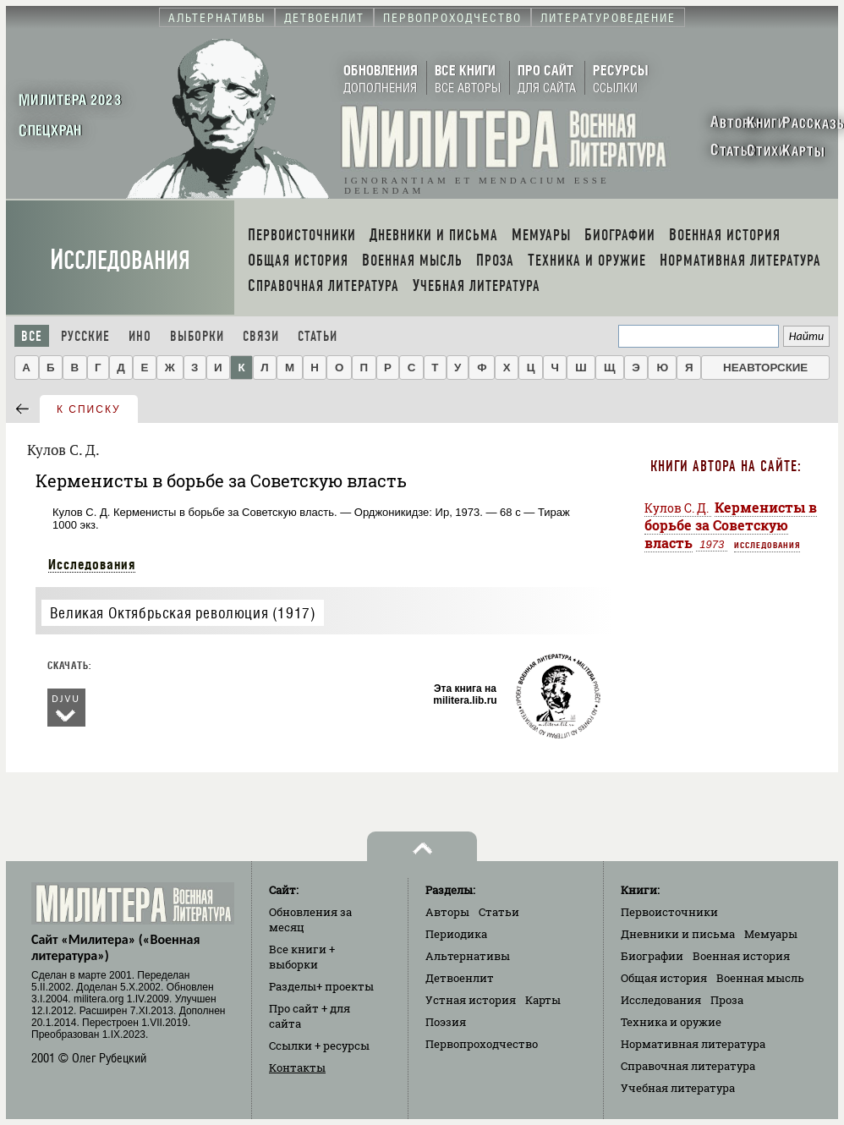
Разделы (321, 986)
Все (31, 336)
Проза (726, 999)
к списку (89, 409)
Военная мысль (760, 977)
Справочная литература (688, 1065)
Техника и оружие (671, 1021)
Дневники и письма (678, 933)
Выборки (197, 336)
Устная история (470, 999)
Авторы (447, 911)
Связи (261, 336)
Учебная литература (678, 1087)
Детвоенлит (459, 977)
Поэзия (445, 1021)
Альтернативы (467, 955)
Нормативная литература (693, 1043)
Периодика (456, 933)
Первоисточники (669, 911)
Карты (543, 999)
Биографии (652, 955)
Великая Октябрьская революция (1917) (183, 613)
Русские (85, 336)
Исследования (120, 260)
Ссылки (319, 1045)
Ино (140, 336)
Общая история (664, 977)
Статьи (317, 336)
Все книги (302, 956)
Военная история (741, 955)
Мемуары (770, 933)
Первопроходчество (481, 1043)
